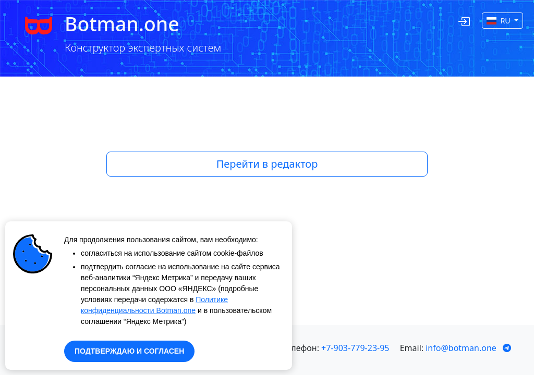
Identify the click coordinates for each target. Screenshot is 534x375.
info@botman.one (461, 348)
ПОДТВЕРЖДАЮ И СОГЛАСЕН (129, 351)
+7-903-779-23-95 (355, 348)
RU (499, 21)
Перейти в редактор (267, 164)
